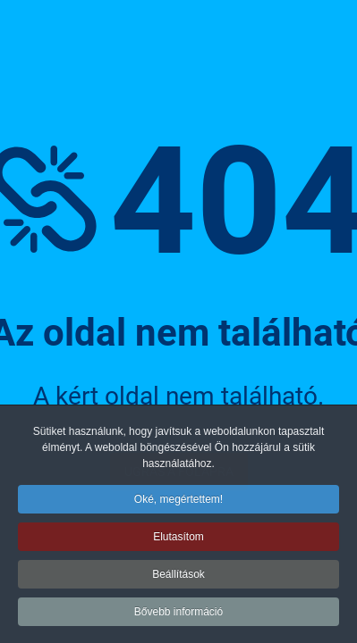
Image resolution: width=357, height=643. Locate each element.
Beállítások (178, 576)
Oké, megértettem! (178, 501)
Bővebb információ (178, 613)
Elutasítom (178, 538)
